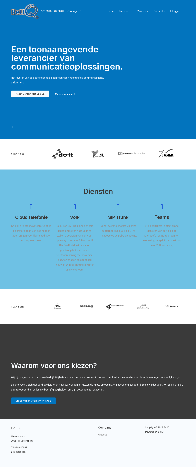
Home (111, 10)
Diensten (125, 10)
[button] (30, 94)
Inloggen (175, 10)
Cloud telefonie (31, 217)
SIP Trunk (118, 217)
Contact (158, 10)
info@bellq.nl (19, 451)
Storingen (74, 10)
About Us (102, 434)
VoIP (75, 217)
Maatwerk (143, 10)
